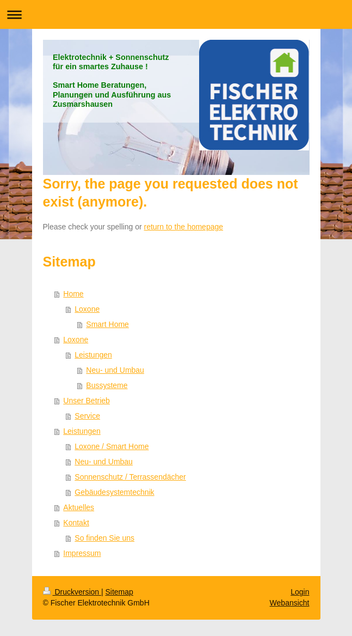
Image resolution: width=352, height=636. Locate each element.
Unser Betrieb (86, 400)
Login (300, 591)
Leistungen (93, 354)
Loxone (87, 309)
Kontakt (76, 522)
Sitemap (119, 591)
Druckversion (72, 591)
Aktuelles (78, 507)
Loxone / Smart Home (112, 446)
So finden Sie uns (104, 538)
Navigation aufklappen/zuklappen (176, 14)
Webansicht (290, 602)
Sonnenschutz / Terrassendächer (130, 477)
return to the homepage (184, 226)
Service (87, 415)
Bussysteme (106, 385)
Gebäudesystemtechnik (114, 492)
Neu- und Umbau (115, 370)
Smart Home (107, 324)
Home (73, 293)
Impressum (82, 553)
